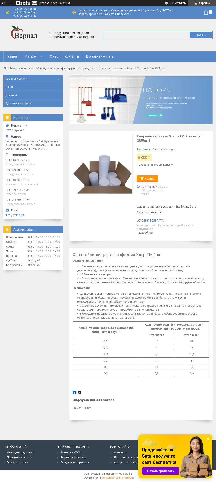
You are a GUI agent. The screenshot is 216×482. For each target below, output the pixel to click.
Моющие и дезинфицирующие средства (65, 68)
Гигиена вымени (17, 462)
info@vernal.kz (15, 215)
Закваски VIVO (70, 452)
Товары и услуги (21, 68)
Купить (150, 178)
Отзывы (11, 95)
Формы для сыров (73, 457)
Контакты (72, 56)
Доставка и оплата (100, 56)
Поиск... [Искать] (200, 34)
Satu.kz (127, 473)
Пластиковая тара (19, 457)
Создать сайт (48, 3)
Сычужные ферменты (75, 462)
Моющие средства (19, 452)
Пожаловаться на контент (117, 477)
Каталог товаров (125, 462)
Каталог (31, 56)
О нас (54, 56)
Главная (13, 56)
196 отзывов (178, 3)
